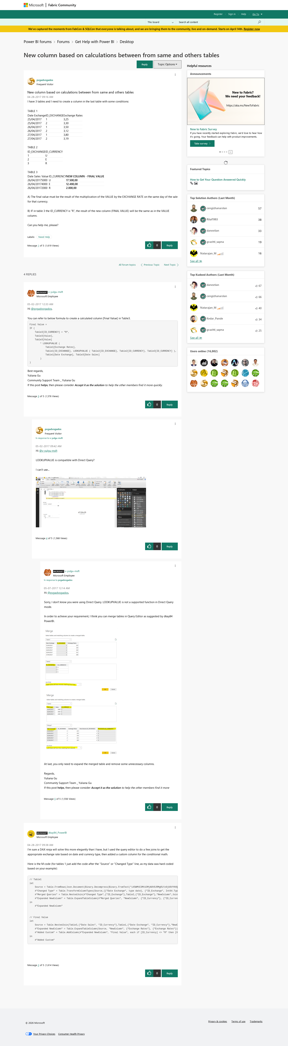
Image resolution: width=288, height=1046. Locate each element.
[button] (145, 64)
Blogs (148, 4)
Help (243, 13)
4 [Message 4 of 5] (46, 538)
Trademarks (256, 1021)
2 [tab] (222, 152)
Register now (252, 29)
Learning (162, 4)
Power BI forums (38, 41)
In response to (49, 437)
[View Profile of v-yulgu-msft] (55, 292)
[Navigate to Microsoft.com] (34, 5)
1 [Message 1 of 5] (38, 245)
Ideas (115, 4)
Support (178, 4)
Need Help (44, 237)
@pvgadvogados (41, 308)
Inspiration (100, 4)
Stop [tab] (230, 152)
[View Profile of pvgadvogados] (45, 80)
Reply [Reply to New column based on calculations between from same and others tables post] (170, 245)
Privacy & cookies (217, 1021)
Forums (84, 4)
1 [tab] (220, 152)
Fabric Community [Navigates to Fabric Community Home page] (62, 5)
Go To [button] (256, 14)
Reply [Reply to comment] (170, 404)
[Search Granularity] (160, 22)
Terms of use (238, 1021)
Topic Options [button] (166, 64)
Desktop (127, 41)
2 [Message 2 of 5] (38, 965)
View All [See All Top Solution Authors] (196, 261)
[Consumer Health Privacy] (71, 1034)
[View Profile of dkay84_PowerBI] (57, 832)
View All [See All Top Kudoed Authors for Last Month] (196, 338)
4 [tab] (226, 152)
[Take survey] (202, 143)
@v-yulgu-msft (48, 450)
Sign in (231, 13)
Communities (132, 4)
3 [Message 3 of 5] (38, 396)
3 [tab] (224, 152)
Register (218, 13)
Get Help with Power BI (94, 41)
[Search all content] (220, 22)
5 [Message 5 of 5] (55, 798)
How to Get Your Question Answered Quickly (218, 179)
